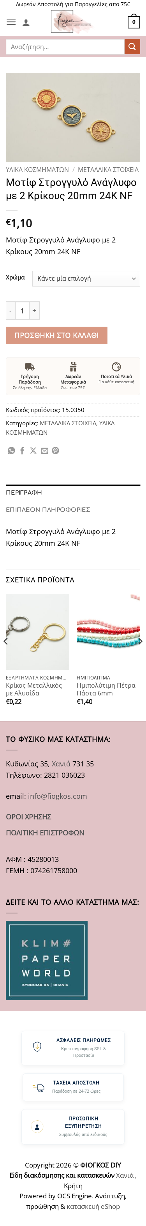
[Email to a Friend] (44, 451)
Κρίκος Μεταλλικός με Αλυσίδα (34, 689)
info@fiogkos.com (57, 796)
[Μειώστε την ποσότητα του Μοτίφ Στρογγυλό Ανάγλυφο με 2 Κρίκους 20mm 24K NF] (10, 310)
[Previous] (6, 656)
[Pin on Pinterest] (55, 451)
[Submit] (132, 46)
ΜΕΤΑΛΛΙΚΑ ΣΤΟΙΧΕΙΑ (108, 169)
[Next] (139, 656)
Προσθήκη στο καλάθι (56, 335)
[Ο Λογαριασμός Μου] (26, 22)
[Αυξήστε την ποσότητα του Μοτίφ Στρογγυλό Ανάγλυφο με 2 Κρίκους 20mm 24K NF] (35, 310)
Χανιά (61, 763)
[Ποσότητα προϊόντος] (22, 310)
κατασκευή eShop (93, 1206)
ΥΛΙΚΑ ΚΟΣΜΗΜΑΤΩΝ (37, 169)
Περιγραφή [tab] (24, 493)
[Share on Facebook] (22, 451)
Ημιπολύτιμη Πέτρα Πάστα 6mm (106, 689)
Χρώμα (15, 277)
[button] (11, 22)
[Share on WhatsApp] (11, 451)
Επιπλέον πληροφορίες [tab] (48, 510)
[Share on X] (33, 451)
